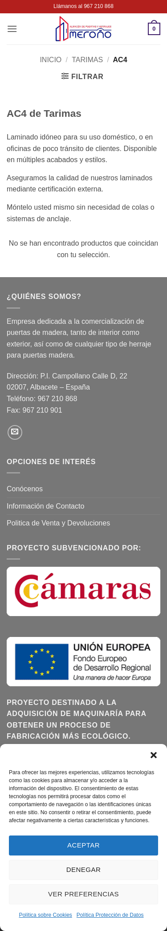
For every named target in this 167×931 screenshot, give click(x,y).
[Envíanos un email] (15, 432)
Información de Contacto (45, 506)
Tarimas (87, 60)
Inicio (50, 60)
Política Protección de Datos (110, 915)
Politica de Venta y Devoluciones (58, 523)
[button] (153, 755)
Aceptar (83, 845)
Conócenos (25, 489)
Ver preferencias (83, 894)
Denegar (83, 869)
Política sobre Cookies (45, 915)
